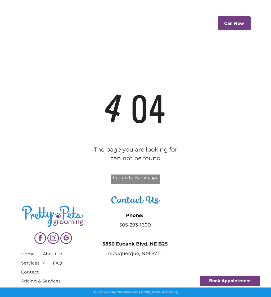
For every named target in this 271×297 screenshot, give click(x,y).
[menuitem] (97, 23)
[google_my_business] (66, 238)
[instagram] (53, 238)
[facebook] (40, 238)
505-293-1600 (135, 225)
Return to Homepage (136, 177)
